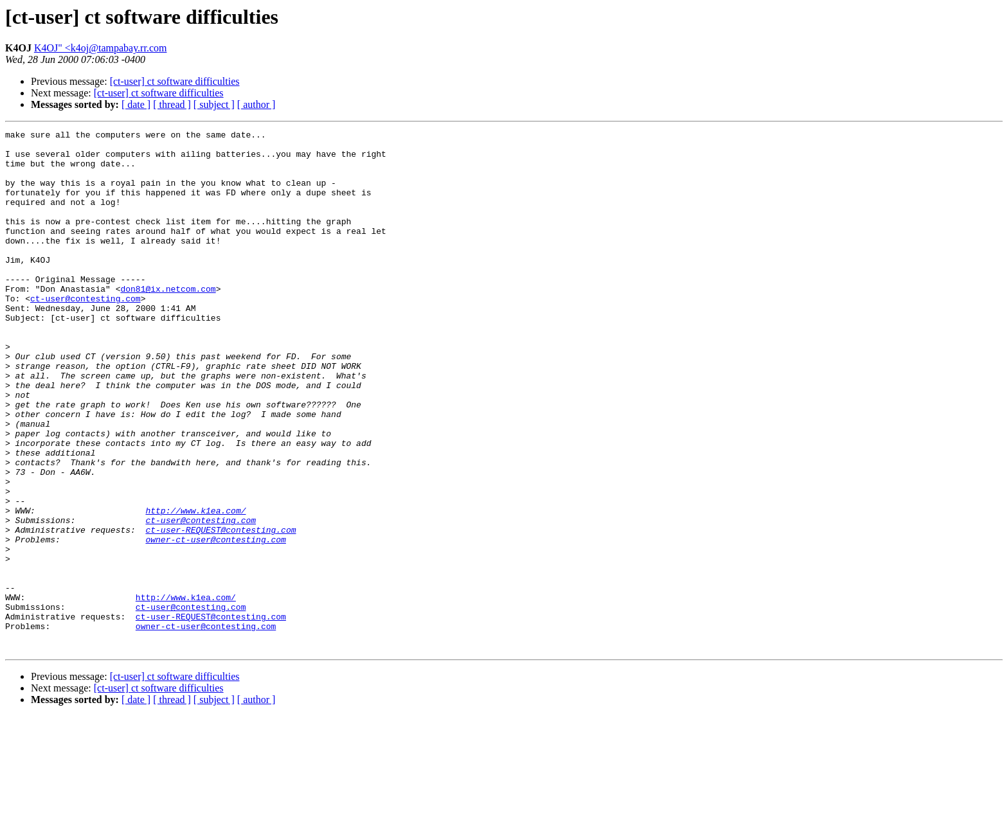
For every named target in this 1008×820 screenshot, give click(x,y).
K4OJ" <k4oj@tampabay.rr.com (100, 47)
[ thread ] (172, 104)
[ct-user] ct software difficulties (175, 81)
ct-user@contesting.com (85, 333)
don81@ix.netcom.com (167, 321)
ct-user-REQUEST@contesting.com (220, 610)
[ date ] (136, 104)
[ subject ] (214, 104)
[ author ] (256, 104)
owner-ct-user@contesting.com (215, 622)
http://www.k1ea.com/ (195, 587)
